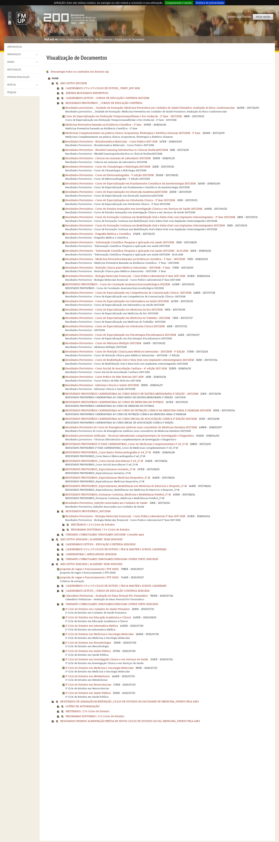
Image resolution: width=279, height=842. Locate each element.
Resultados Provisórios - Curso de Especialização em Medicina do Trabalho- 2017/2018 (117, 318)
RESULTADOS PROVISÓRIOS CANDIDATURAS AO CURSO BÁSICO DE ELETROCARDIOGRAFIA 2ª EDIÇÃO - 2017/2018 (131, 393)
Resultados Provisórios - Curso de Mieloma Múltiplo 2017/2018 (103, 343)
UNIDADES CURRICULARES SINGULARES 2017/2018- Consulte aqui (105, 534)
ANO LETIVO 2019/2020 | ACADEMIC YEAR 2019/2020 (91, 539)
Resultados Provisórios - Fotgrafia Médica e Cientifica (98, 233)
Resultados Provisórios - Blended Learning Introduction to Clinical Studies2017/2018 (116, 150)
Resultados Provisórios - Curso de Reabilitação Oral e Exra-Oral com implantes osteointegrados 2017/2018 (129, 360)
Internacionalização (18, 77)
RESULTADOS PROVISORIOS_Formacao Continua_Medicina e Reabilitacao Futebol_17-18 (118, 494)
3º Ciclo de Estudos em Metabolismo (87, 676)
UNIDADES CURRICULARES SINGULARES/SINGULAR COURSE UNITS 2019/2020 (112, 559)
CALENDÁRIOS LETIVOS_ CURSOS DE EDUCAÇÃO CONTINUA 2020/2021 (107, 590)
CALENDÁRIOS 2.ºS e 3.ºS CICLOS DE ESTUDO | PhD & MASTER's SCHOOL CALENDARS (116, 549)
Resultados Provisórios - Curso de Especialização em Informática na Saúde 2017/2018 (117, 301)
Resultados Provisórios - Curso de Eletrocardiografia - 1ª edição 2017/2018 (109, 175)
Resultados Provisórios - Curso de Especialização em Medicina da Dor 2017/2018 (113, 309)
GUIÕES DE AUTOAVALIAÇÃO (82, 706)
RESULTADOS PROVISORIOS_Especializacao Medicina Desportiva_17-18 (107, 477)
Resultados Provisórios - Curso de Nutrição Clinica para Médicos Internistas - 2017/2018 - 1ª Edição (125, 351)
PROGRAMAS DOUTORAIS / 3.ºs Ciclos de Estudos (100, 529)
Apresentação (14, 46)
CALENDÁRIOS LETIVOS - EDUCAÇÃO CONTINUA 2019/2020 (101, 544)
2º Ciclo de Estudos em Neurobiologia (88, 642)
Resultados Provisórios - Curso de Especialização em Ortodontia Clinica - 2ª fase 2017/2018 (120, 200)
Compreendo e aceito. (178, 2)
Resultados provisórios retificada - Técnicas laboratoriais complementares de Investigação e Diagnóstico (129, 435)
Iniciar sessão (263, 16)
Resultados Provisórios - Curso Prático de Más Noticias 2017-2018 (104, 376)
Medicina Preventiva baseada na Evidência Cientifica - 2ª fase (103, 124)
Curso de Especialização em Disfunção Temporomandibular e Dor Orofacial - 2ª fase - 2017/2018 (123, 116)
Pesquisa (11, 92)
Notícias (11, 84)
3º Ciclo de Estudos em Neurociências (88, 684)
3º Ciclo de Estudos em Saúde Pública (88, 693)
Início (62, 39)
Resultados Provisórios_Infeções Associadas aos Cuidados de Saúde (106, 502)
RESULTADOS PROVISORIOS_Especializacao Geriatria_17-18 (100, 469)
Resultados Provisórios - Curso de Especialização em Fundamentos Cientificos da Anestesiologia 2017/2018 (130, 183)
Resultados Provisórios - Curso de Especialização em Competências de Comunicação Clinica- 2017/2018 (128, 292)
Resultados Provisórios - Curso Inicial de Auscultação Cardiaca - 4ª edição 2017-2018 (116, 368)
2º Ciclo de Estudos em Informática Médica (91, 625)
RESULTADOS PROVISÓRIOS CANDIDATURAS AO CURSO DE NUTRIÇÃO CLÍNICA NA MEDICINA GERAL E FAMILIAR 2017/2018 (138, 410)
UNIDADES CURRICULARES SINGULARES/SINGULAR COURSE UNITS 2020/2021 (112, 604)
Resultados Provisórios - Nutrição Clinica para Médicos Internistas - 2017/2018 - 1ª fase (117, 267)
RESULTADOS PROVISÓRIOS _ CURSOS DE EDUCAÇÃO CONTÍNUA (104, 103)
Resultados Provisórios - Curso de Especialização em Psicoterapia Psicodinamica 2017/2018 (120, 334)
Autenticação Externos (239, 16)
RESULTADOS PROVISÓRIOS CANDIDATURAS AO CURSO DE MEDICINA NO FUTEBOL (114, 402)
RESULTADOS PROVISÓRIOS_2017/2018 (88, 511)
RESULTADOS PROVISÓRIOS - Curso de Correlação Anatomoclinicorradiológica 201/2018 (117, 284)
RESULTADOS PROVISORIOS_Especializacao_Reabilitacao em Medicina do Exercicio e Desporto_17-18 (126, 486)
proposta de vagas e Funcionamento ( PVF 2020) (89, 569)
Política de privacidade (210, 2)
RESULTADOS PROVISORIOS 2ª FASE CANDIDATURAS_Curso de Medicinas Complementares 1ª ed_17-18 (126, 444)
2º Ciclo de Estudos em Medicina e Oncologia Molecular (99, 634)
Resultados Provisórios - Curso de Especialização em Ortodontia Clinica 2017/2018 (115, 326)
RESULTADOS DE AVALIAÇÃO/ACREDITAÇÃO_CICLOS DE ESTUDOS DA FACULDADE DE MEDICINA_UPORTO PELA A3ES (129, 701)
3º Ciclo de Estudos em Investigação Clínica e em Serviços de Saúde (106, 659)
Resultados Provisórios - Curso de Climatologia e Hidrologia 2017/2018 (107, 166)
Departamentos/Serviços (80, 39)
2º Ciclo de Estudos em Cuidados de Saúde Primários (97, 609)
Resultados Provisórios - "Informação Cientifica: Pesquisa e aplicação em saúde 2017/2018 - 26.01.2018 (126, 250)
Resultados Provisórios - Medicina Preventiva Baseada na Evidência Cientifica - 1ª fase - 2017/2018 (125, 259)
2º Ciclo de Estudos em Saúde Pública (88, 651)
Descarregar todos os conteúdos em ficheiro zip (80, 71)
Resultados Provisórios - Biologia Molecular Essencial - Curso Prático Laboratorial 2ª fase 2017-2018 (125, 276)
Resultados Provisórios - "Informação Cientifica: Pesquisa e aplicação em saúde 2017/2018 (119, 242)
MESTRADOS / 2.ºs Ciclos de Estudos (93, 524)
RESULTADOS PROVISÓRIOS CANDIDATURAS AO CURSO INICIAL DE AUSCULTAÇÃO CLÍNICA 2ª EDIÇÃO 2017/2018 (131, 418)
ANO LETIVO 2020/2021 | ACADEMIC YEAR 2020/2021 (91, 564)
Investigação (14, 69)
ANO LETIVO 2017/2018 (73, 83)
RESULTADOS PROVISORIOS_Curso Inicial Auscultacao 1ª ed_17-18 (104, 461)
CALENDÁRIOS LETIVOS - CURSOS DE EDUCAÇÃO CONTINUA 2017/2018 (107, 98)
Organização (14, 54)
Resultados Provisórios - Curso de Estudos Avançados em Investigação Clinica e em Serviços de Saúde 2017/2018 (133, 208)
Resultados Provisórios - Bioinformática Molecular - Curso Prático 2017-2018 (111, 141)
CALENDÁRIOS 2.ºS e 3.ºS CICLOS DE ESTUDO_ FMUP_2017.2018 (103, 88)
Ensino (10, 61)
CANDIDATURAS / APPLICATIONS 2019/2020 (91, 554)
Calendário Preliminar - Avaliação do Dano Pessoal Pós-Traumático (106, 595)
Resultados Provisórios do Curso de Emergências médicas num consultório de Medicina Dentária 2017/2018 (131, 427)
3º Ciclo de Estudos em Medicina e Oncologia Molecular (99, 668)
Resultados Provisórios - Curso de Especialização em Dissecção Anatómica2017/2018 (116, 191)
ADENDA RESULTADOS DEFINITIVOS (87, 93)
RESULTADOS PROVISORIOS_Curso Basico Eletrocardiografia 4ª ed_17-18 (108, 452)
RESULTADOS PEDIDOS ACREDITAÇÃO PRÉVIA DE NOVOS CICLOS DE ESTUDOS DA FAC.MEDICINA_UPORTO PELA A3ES (130, 721)
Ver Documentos (103, 39)
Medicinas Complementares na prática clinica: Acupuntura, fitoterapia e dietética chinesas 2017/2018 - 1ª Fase (132, 133)
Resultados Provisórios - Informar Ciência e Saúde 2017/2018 (102, 385)
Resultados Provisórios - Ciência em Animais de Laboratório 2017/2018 (108, 158)
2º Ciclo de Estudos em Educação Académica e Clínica (98, 617)
